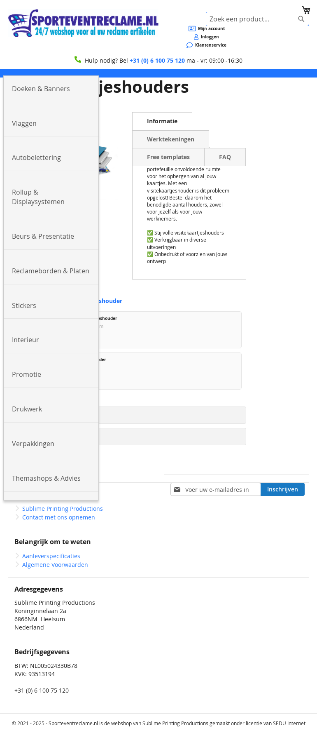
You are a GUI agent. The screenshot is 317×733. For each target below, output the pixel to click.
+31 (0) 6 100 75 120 (157, 60)
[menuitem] (51, 89)
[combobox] (257, 19)
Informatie (162, 121)
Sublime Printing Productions (62, 508)
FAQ (225, 157)
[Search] (301, 19)
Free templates (168, 157)
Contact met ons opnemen (58, 517)
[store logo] (83, 23)
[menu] (158, 73)
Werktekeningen (170, 139)
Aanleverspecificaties (51, 556)
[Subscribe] (283, 489)
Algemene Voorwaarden (55, 565)
